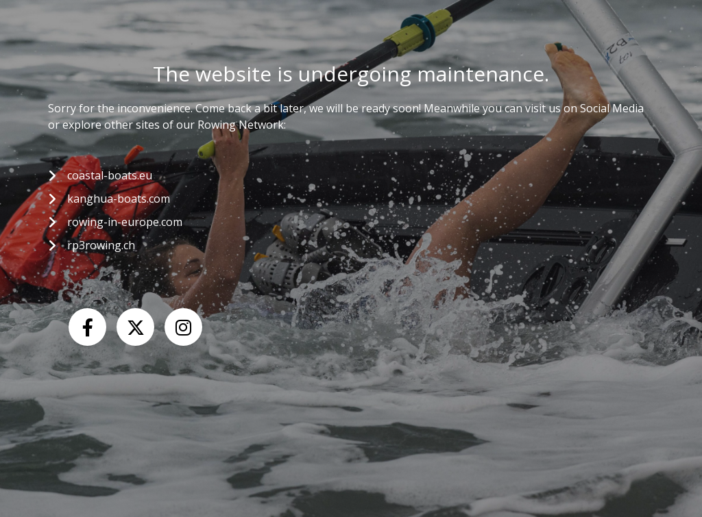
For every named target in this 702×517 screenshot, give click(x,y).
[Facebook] (87, 327)
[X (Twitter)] (135, 327)
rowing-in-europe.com (124, 221)
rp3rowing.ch (101, 245)
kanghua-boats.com (118, 198)
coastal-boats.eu (109, 175)
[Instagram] (183, 327)
